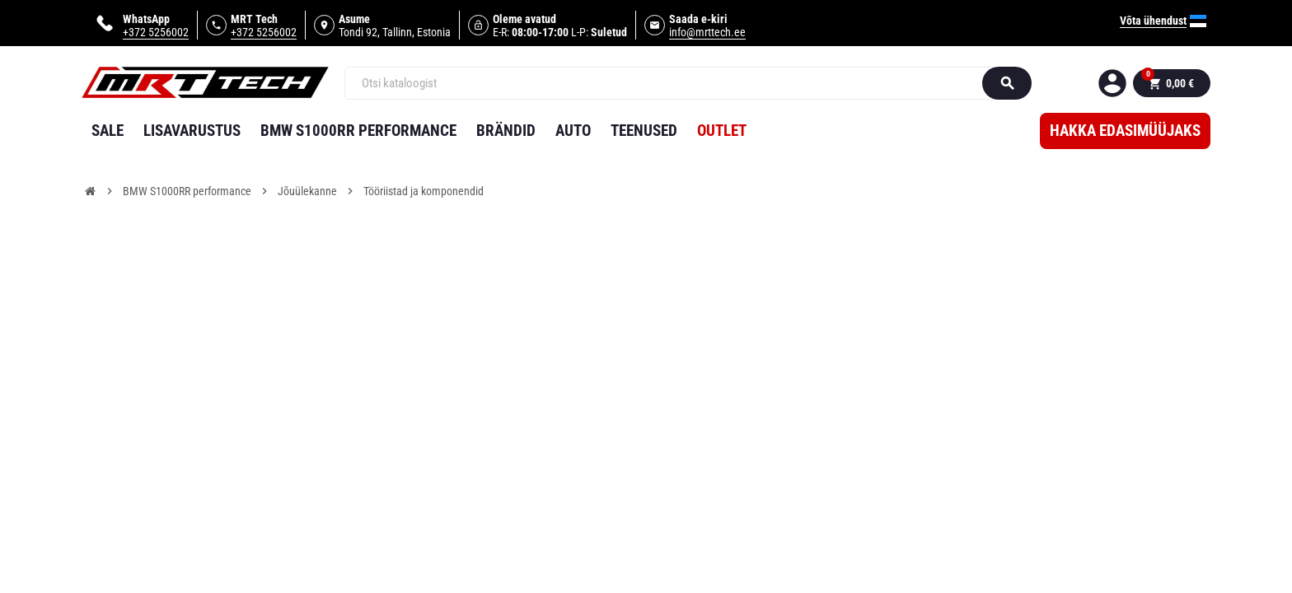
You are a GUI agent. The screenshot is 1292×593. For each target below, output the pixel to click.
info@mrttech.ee (707, 32)
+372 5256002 (156, 32)
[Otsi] (671, 83)
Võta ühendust (1153, 20)
